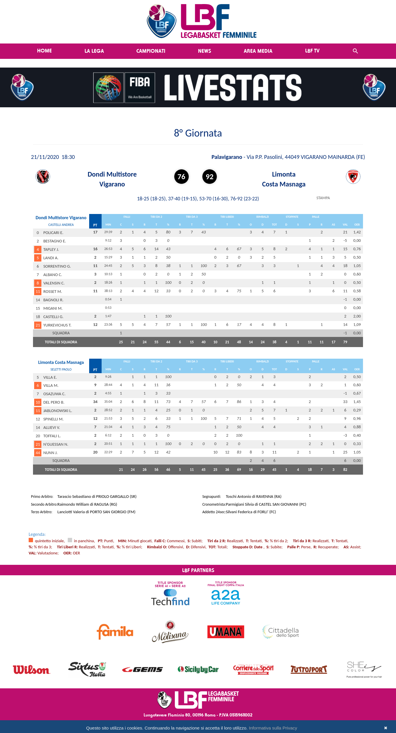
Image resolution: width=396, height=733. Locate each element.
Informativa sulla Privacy (273, 727)
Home (44, 50)
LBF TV (312, 50)
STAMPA (323, 197)
